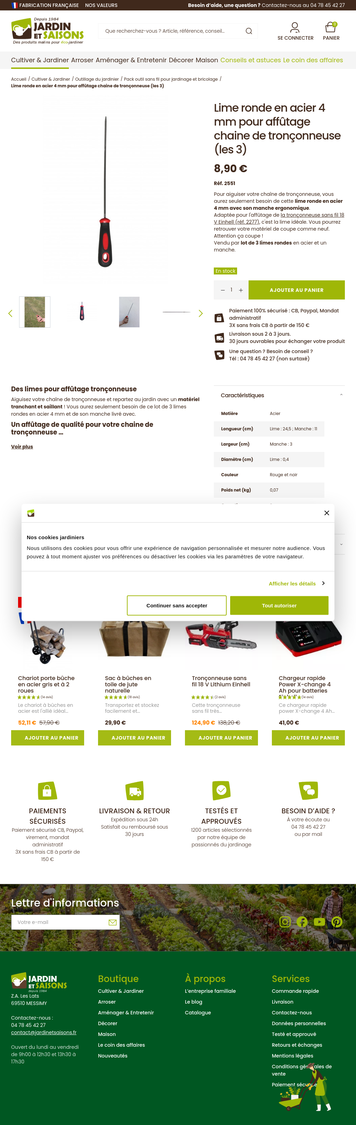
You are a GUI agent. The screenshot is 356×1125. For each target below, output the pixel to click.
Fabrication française (49, 5)
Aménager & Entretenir (126, 1012)
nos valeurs (101, 5)
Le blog (193, 1001)
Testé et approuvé (294, 1034)
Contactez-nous (292, 1012)
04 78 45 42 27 (308, 826)
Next (200, 313)
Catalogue (198, 1012)
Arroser (107, 1001)
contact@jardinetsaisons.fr (43, 1032)
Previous (10, 313)
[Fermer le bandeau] (326, 513)
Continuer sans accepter (176, 605)
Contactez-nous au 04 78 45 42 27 (303, 5)
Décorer (107, 1023)
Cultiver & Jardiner (121, 991)
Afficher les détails (292, 583)
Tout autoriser (279, 605)
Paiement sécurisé (294, 1084)
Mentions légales (292, 1055)
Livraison (282, 1001)
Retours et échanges (297, 1045)
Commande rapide (295, 991)
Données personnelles (299, 1023)
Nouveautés (113, 1055)
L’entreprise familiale (210, 991)
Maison (107, 1034)
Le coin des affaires (121, 1045)
